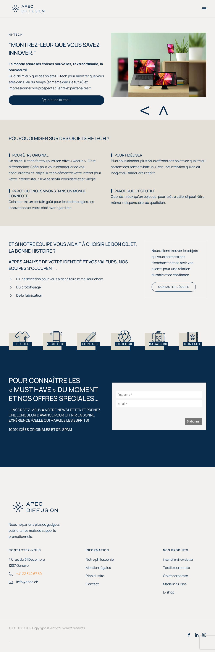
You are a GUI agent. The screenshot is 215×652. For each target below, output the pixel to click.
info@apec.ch (27, 581)
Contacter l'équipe (173, 287)
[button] (204, 8)
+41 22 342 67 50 (29, 573)
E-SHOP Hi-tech (56, 100)
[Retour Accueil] (28, 8)
